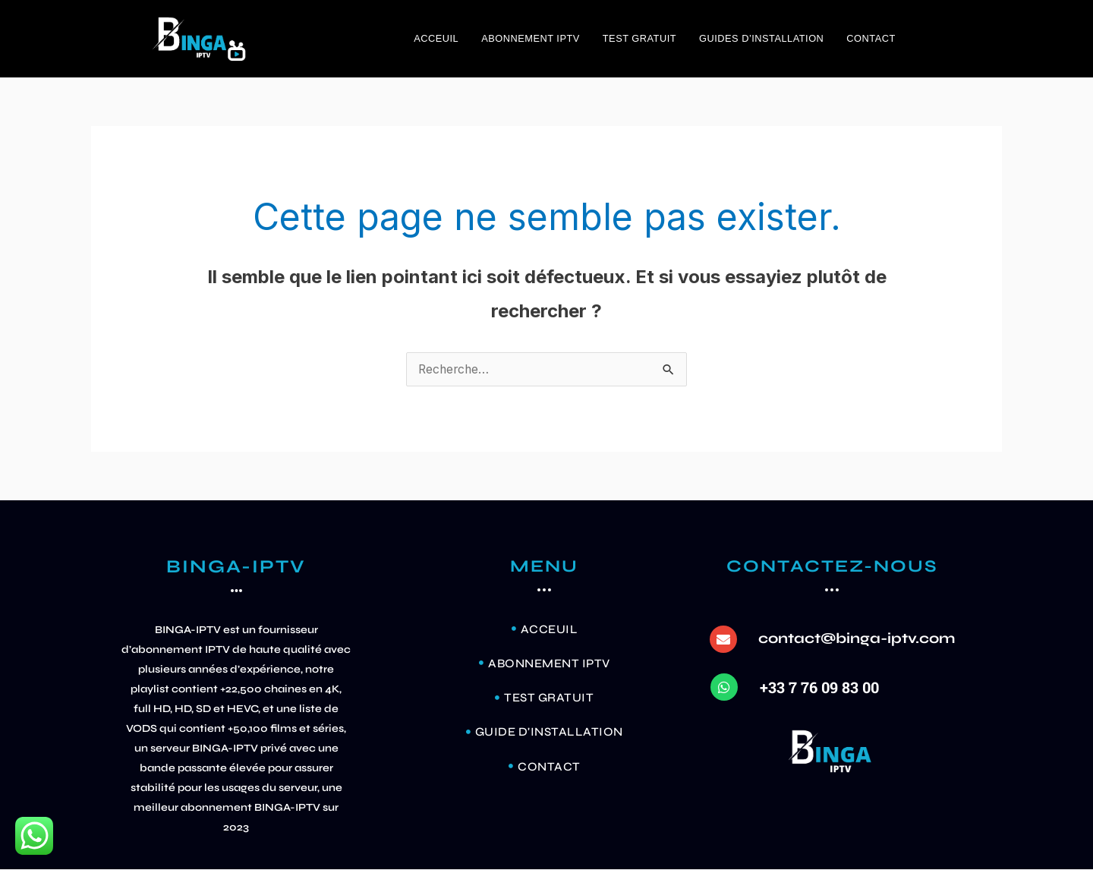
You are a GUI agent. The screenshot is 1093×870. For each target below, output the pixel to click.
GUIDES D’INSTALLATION (761, 38)
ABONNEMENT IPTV (530, 38)
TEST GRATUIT (639, 38)
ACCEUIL (436, 38)
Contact (870, 38)
